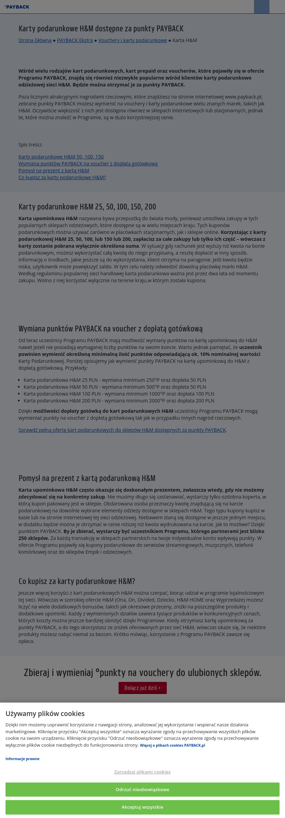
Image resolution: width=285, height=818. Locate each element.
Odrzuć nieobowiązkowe (143, 789)
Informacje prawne (23, 758)
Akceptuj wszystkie (142, 807)
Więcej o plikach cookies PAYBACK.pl (172, 745)
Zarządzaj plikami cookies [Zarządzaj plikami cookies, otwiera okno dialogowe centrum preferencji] (142, 772)
